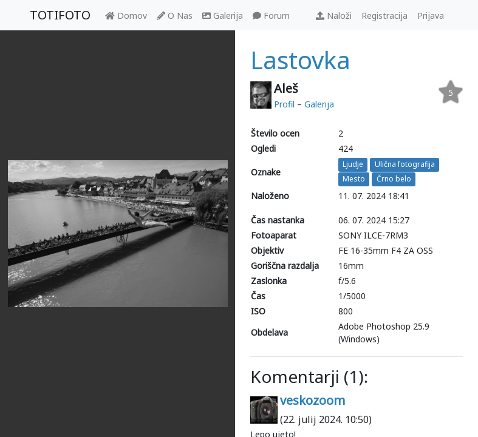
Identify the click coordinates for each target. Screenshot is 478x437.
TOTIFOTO (60, 15)
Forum (271, 15)
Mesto (354, 179)
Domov (126, 15)
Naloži (334, 15)
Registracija (384, 15)
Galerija (222, 15)
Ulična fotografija (405, 164)
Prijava (430, 15)
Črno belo (394, 179)
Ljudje (353, 164)
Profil (284, 104)
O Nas (175, 15)
